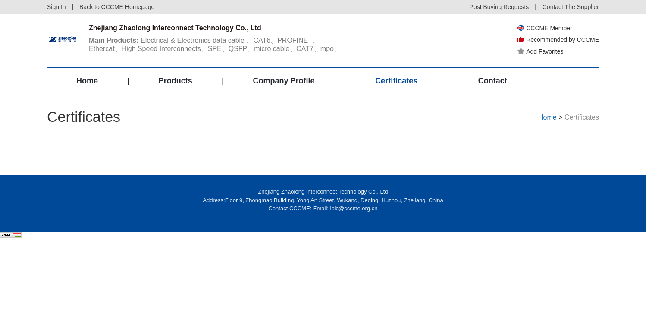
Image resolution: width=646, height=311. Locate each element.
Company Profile (283, 80)
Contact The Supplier (571, 6)
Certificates (396, 80)
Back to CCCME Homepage (116, 6)
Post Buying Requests (499, 6)
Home (87, 80)
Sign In (56, 6)
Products (175, 80)
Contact (492, 80)
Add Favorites (540, 51)
